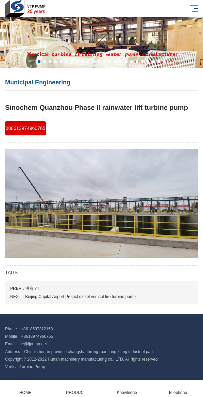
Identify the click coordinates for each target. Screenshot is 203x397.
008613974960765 (26, 128)
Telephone (177, 388)
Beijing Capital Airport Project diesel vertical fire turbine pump (80, 296)
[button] (39, 61)
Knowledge (127, 388)
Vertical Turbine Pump (25, 366)
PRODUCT (76, 388)
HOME (25, 388)
